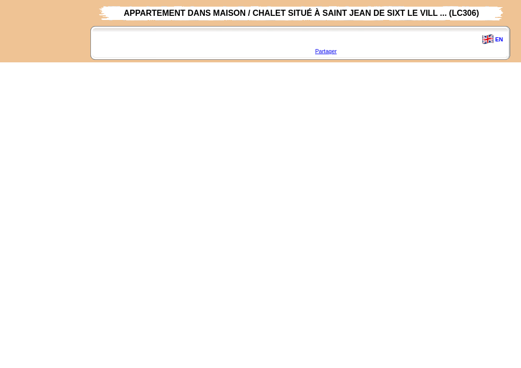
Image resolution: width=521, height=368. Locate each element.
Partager (326, 51)
